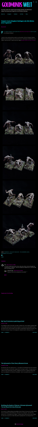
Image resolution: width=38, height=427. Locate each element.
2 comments (6, 332)
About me (3, 14)
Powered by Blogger (19, 424)
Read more (35, 332)
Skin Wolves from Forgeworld (25, 31)
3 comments (6, 374)
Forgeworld (6, 251)
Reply (5, 275)
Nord (5, 264)
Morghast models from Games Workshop (28, 40)
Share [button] (2, 256)
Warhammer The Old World (6, 253)
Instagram (9, 14)
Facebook (15, 14)
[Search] (33, 1)
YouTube (21, 14)
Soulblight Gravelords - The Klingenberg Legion (19, 251)
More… (27, 14)
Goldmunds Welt (10, 270)
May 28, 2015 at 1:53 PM (11, 264)
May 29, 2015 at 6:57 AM (18, 270)
